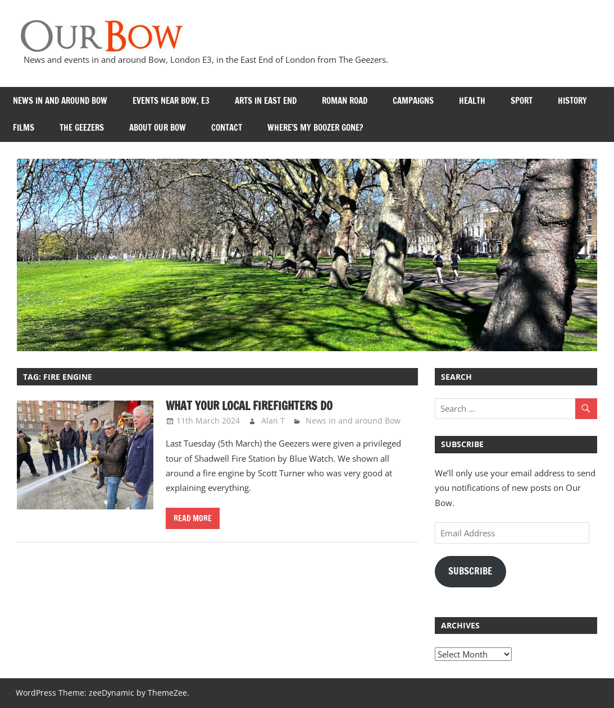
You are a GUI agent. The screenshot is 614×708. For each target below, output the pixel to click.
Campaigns (413, 101)
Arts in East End (266, 101)
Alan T (273, 420)
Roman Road (344, 101)
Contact (226, 128)
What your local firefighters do (249, 406)
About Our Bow (157, 128)
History (572, 101)
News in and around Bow (60, 101)
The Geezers (82, 128)
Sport (522, 101)
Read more (193, 518)
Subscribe (470, 571)
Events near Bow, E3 (171, 101)
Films (23, 128)
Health (472, 101)
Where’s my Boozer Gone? (315, 128)
